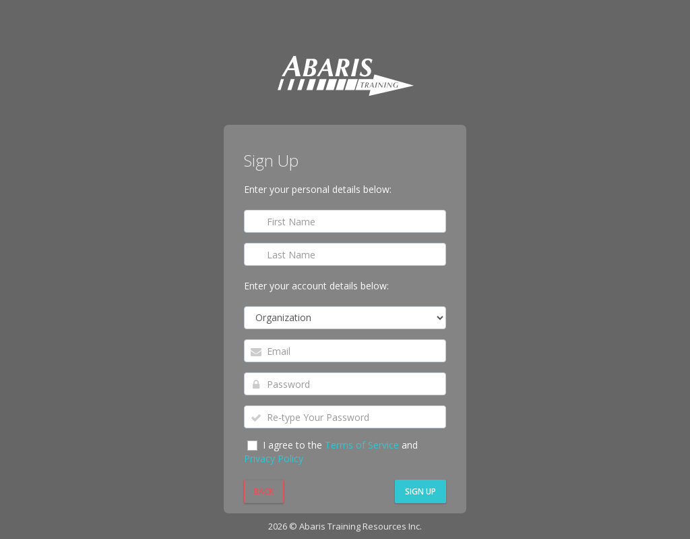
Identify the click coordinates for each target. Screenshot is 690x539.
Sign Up (420, 491)
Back (264, 491)
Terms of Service (363, 444)
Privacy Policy (273, 458)
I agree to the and (331, 451)
